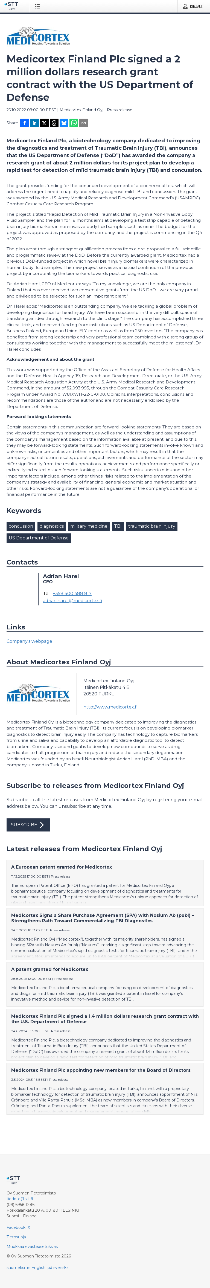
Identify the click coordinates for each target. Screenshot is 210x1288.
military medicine (88, 526)
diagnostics (52, 526)
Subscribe (28, 825)
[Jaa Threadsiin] (54, 123)
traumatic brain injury (151, 526)
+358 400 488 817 (72, 593)
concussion (21, 526)
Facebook (16, 1227)
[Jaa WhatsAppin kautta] (73, 123)
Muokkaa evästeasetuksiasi (33, 1246)
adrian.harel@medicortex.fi (72, 600)
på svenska (58, 1267)
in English (36, 1267)
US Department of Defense (39, 538)
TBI (118, 526)
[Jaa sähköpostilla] (83, 123)
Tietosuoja (16, 1237)
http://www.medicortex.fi (110, 707)
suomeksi (16, 1267)
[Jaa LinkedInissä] (34, 123)
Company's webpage (29, 641)
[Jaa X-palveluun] (44, 123)
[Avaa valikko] (38, 6)
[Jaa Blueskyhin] (64, 123)
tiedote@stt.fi (20, 1198)
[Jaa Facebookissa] (24, 123)
